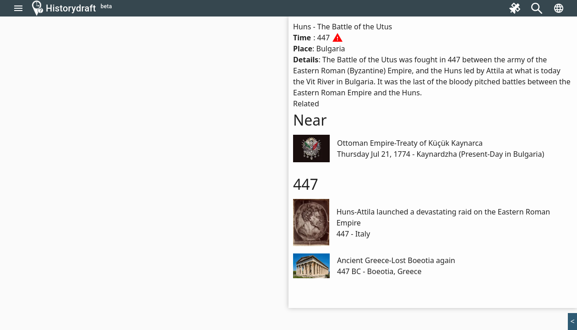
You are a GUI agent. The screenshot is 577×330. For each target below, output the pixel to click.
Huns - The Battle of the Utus (342, 27)
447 (305, 184)
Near (310, 120)
